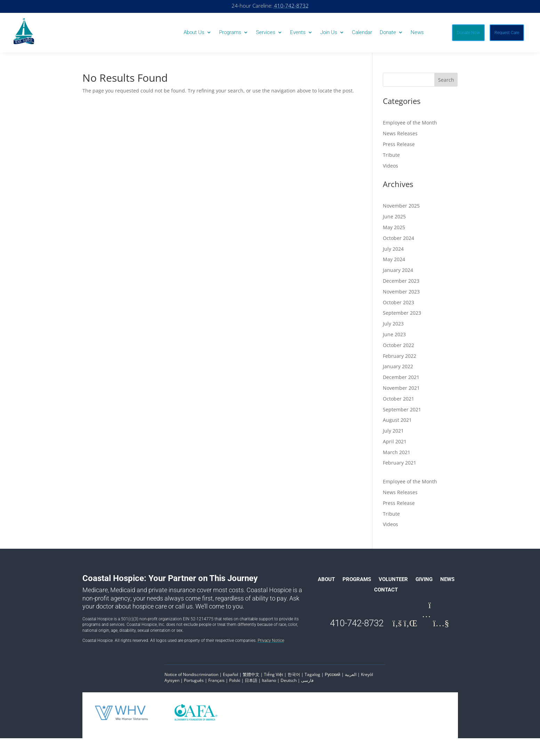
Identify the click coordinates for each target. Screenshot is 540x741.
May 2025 (394, 230)
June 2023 (394, 337)
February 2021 (399, 465)
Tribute (391, 157)
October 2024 (398, 240)
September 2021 (402, 412)
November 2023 (401, 294)
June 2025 (394, 219)
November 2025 (401, 208)
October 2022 (398, 348)
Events (298, 32)
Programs (230, 32)
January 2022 (398, 369)
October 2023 (398, 305)
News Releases (400, 136)
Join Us (328, 32)
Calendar (362, 32)
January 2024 (398, 272)
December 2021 (401, 380)
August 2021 (397, 422)
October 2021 (398, 401)
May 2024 (394, 262)
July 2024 (393, 251)
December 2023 (401, 283)
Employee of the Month (410, 125)
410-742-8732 (291, 5)
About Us (194, 32)
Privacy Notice (271, 643)
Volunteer (393, 582)
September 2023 (402, 315)
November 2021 (401, 390)
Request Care (506, 32)
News (417, 32)
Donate (388, 32)
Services (265, 32)
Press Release (399, 147)
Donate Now (468, 32)
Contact (386, 593)
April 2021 (394, 444)
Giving (424, 582)
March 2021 (396, 455)
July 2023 (393, 326)
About (326, 582)
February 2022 (399, 358)
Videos (390, 168)
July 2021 (393, 433)
